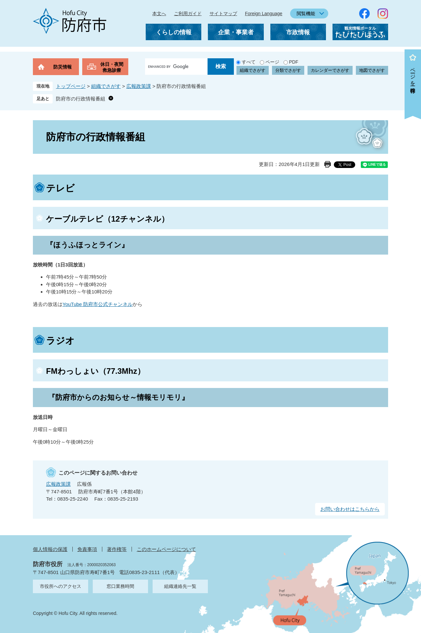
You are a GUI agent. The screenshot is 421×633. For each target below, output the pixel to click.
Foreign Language (264, 13)
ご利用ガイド (188, 13)
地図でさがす (372, 70)
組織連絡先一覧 (180, 586)
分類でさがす (288, 70)
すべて (249, 62)
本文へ (159, 13)
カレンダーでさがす (330, 70)
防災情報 (62, 66)
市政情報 (298, 32)
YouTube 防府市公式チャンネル (97, 304)
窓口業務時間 (120, 586)
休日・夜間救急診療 (111, 67)
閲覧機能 (306, 13)
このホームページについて (166, 549)
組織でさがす (252, 70)
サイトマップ (223, 13)
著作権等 (117, 549)
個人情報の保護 (50, 549)
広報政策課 (138, 86)
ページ (272, 62)
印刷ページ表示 (327, 164)
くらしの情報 (173, 32)
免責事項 (87, 549)
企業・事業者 (236, 32)
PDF (293, 62)
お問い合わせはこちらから (350, 509)
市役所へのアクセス (60, 586)
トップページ (71, 86)
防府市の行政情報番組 (80, 98)
